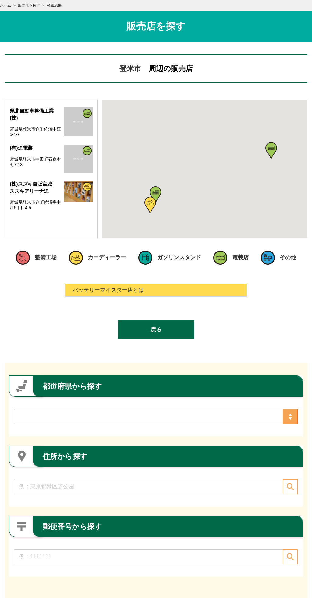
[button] (155, 194)
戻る (156, 330)
